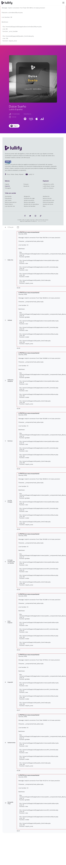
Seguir (16, 126)
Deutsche (26, 186)
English (7, 184)
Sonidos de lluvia (48, 204)
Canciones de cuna (48, 200)
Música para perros (10, 202)
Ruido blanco (9, 204)
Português (8, 188)
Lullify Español (16, 109)
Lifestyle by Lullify (48, 184)
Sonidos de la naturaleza (31, 204)
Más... (44, 206)
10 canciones (14, 114)
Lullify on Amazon (48, 188)
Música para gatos (29, 202)
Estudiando (8, 198)
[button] (63, 2)
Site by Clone (42, 221)
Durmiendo (8, 196)
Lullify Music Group (48, 186)
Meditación (46, 196)
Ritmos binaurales (48, 202)
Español (7, 186)
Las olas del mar (10, 206)
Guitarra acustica (29, 200)
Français (26, 184)
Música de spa (47, 198)
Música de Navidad (29, 206)
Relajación (27, 196)
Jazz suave (8, 200)
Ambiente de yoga (29, 198)
